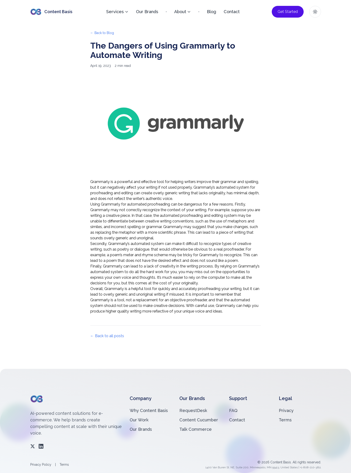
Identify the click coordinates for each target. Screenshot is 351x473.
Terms (285, 419)
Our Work (139, 419)
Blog (211, 11)
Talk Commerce (195, 429)
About (182, 11)
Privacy (286, 410)
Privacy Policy (40, 464)
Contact (232, 11)
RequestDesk (193, 410)
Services (117, 11)
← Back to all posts (107, 336)
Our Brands (147, 11)
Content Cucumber (198, 419)
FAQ (233, 410)
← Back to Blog (102, 33)
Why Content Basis (149, 410)
